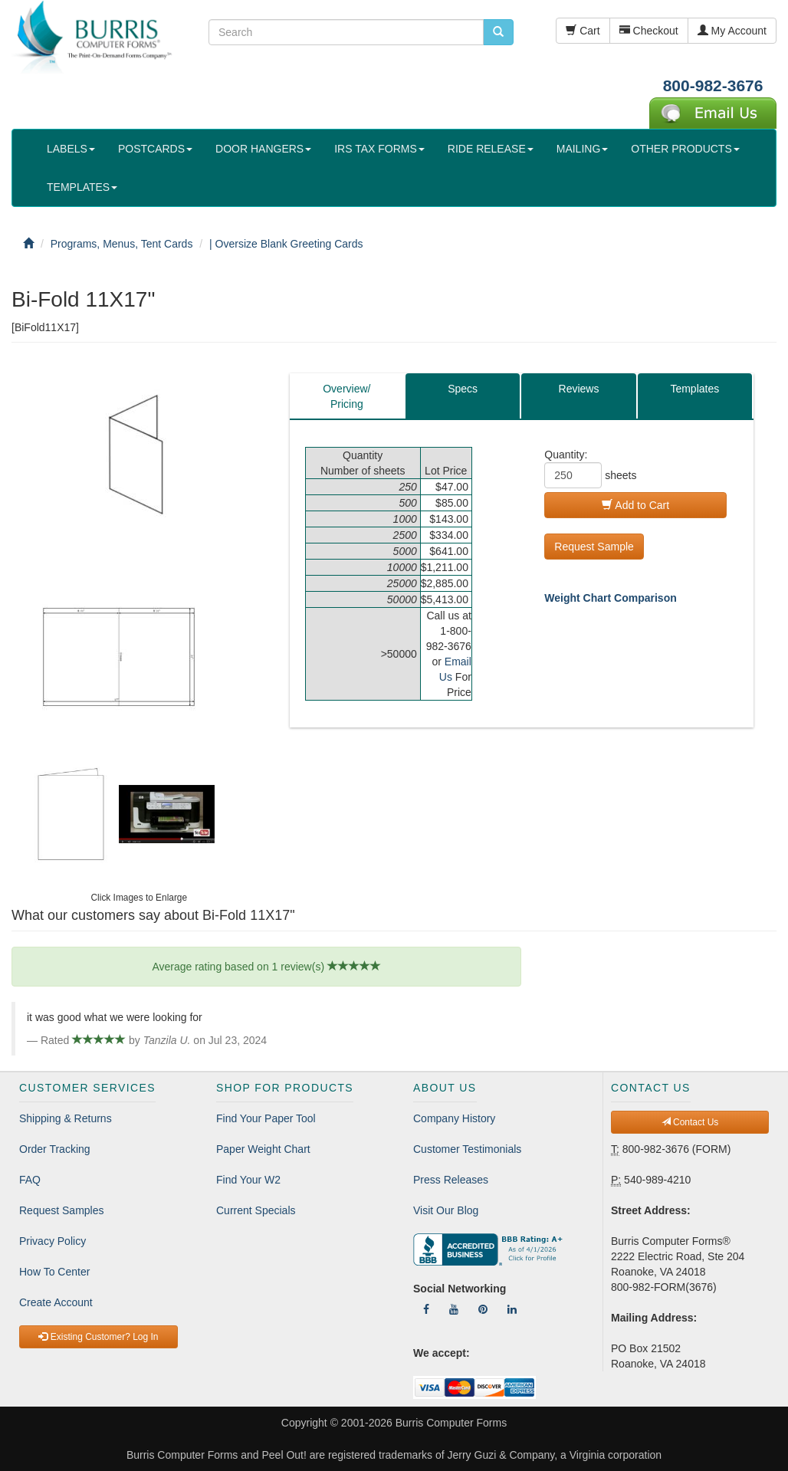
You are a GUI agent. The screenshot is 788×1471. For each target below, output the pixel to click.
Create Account (56, 1302)
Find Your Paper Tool (266, 1118)
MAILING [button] (583, 149)
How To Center (54, 1272)
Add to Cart (635, 505)
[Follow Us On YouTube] (453, 1309)
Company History (454, 1118)
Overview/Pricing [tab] (346, 396)
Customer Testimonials (467, 1149)
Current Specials (256, 1210)
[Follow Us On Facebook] (426, 1309)
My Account (732, 31)
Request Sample (594, 546)
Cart (582, 31)
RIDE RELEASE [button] (491, 149)
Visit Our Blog (445, 1210)
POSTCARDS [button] (155, 149)
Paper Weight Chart (263, 1149)
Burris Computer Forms (451, 1423)
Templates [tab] (694, 389)
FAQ (30, 1180)
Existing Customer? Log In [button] (98, 1336)
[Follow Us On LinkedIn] (512, 1309)
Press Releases (450, 1180)
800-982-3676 (713, 85)
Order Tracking (54, 1149)
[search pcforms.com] (498, 32)
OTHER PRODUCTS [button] (685, 149)
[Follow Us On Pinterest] (482, 1309)
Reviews (579, 389)
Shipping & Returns (65, 1118)
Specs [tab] (463, 389)
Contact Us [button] (690, 1122)
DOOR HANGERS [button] (263, 149)
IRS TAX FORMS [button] (379, 149)
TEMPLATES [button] (82, 187)
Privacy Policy (52, 1241)
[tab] (578, 396)
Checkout (648, 31)
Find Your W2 (248, 1180)
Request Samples (61, 1210)
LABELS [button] (71, 149)
